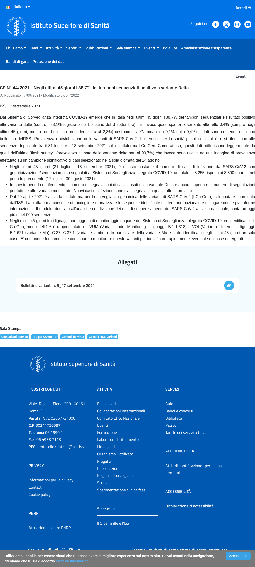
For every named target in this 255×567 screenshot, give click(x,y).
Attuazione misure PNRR (50, 528)
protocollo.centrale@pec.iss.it (62, 447)
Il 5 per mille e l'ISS (113, 523)
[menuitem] (16, 48)
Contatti (36, 487)
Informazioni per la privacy (51, 480)
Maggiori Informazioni (72, 561)
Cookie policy (40, 494)
